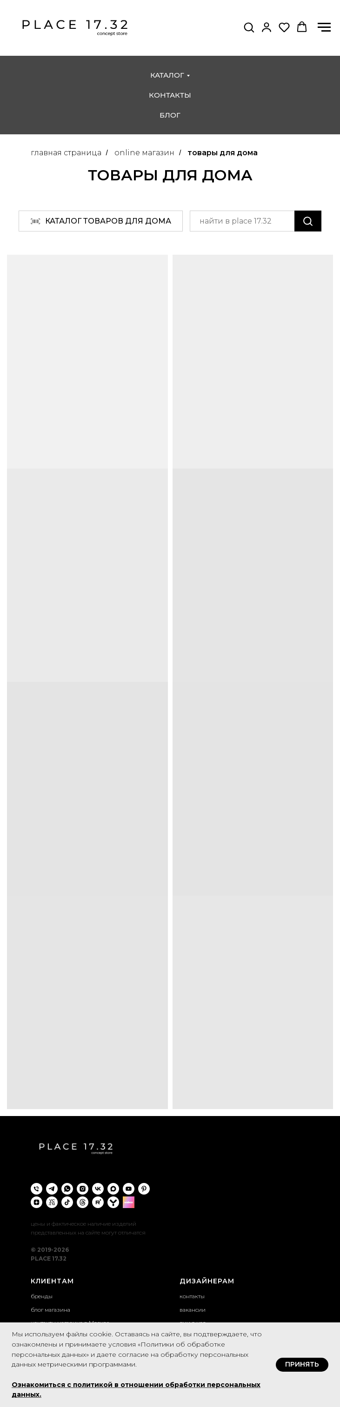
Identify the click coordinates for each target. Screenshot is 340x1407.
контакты (170, 95)
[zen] (36, 1202)
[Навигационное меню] (324, 27)
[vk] (98, 1189)
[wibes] (128, 1202)
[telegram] (52, 1189)
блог (170, 115)
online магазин (144, 152)
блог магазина (50, 1309)
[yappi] (113, 1202)
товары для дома (222, 152)
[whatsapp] (67, 1189)
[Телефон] (36, 1189)
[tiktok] (67, 1202)
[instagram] (82, 1189)
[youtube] (128, 1189)
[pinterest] (144, 1189)
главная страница (66, 152)
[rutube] (98, 1202)
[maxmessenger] (113, 1189)
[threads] (82, 1202)
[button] (248, 27)
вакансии (193, 1309)
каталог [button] (167, 75)
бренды (42, 1296)
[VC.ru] (52, 1202)
